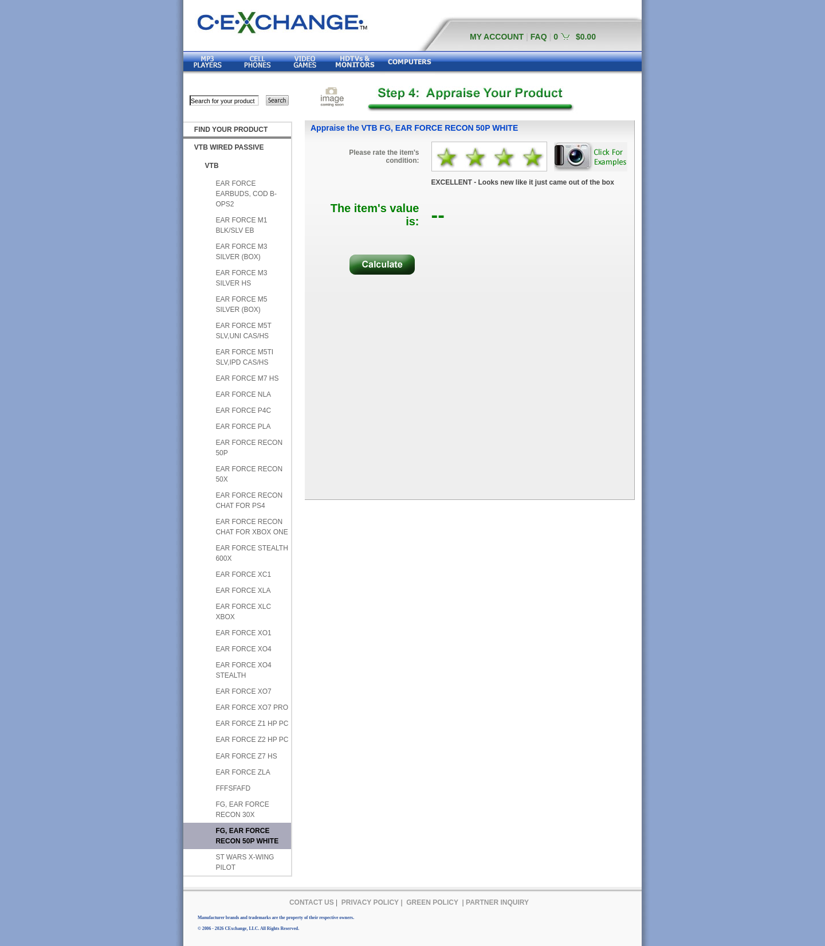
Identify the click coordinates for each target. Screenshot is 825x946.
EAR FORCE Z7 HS (246, 756)
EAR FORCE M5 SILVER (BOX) (241, 304)
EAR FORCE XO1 (243, 633)
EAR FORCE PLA (242, 427)
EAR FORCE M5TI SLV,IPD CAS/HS (244, 357)
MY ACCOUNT (497, 36)
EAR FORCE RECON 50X (248, 474)
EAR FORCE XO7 (243, 691)
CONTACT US (311, 902)
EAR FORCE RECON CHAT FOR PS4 (248, 500)
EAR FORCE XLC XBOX (243, 612)
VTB (212, 166)
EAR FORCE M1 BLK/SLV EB (241, 225)
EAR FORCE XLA (242, 591)
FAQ (539, 36)
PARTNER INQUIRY (497, 902)
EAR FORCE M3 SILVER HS (241, 278)
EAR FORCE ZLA (242, 772)
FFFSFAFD (232, 788)
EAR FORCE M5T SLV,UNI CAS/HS (243, 331)
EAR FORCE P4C (243, 410)
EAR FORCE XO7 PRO (251, 707)
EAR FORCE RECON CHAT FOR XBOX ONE (251, 527)
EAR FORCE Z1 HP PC (251, 724)
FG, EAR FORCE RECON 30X (242, 809)
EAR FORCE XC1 (243, 574)
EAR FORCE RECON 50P (248, 448)
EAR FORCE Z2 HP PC (251, 740)
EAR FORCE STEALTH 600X (251, 553)
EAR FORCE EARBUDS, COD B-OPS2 (246, 193)
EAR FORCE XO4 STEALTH (243, 670)
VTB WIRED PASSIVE (229, 147)
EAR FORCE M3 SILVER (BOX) (241, 252)
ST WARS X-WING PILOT (244, 862)
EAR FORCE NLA (243, 394)
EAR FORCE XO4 (243, 649)
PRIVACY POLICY (370, 902)
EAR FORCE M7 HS (246, 378)
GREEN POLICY (432, 902)
